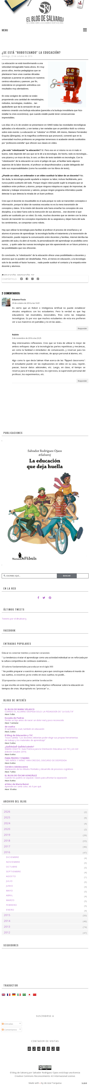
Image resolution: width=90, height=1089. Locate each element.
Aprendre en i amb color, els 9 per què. (23, 786)
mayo (9, 890)
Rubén (15, 334)
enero (10, 909)
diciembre (12, 857)
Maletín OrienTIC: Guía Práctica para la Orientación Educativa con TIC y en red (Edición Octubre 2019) (41, 750)
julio (9, 881)
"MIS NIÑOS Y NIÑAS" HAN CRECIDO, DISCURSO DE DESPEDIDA (36, 760)
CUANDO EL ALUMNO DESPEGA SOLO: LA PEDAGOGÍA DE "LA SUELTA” (39, 711)
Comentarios (9, 1029)
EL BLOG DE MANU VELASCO (19, 709)
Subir (84, 1083)
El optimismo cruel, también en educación (24, 729)
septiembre (13, 871)
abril (9, 895)
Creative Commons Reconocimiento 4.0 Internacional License (45, 1076)
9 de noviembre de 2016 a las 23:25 (26, 338)
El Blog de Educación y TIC (19, 735)
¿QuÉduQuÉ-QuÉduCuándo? (19, 746)
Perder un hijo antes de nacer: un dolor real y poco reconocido (34, 720)
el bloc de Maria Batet (17, 784)
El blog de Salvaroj (19, 1072)
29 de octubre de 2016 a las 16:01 (26, 303)
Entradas (7, 1023)
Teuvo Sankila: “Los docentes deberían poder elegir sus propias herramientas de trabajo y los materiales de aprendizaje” (41, 739)
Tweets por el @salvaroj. (14, 618)
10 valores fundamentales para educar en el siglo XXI (27, 666)
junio (9, 885)
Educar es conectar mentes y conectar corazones (26, 652)
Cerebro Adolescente (16, 766)
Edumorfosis (19, 299)
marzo (10, 900)
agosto (11, 876)
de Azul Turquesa (52, 1082)
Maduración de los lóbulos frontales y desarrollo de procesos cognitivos (39, 769)
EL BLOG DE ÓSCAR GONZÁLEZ (21, 775)
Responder (82, 328)
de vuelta (10, 726)
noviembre (13, 861)
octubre (11, 866)
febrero (11, 904)
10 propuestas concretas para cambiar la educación (27, 680)
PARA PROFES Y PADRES (17, 758)
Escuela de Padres (14, 717)
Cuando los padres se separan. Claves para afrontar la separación (36, 777)
